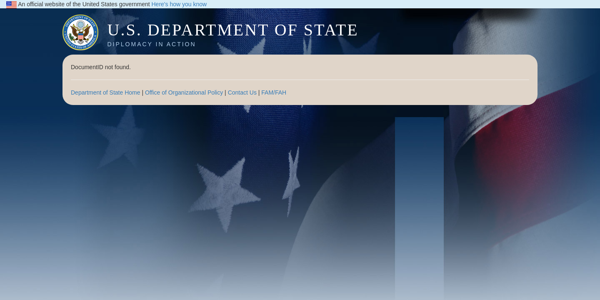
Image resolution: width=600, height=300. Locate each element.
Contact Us (242, 92)
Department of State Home (105, 92)
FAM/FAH (273, 92)
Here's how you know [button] (179, 4)
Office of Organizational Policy (184, 92)
